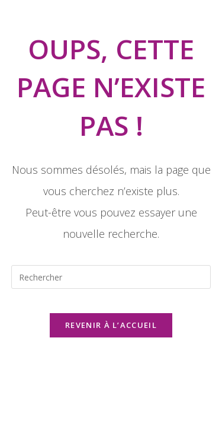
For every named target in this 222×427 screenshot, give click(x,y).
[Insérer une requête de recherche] (111, 277)
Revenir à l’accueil (111, 325)
